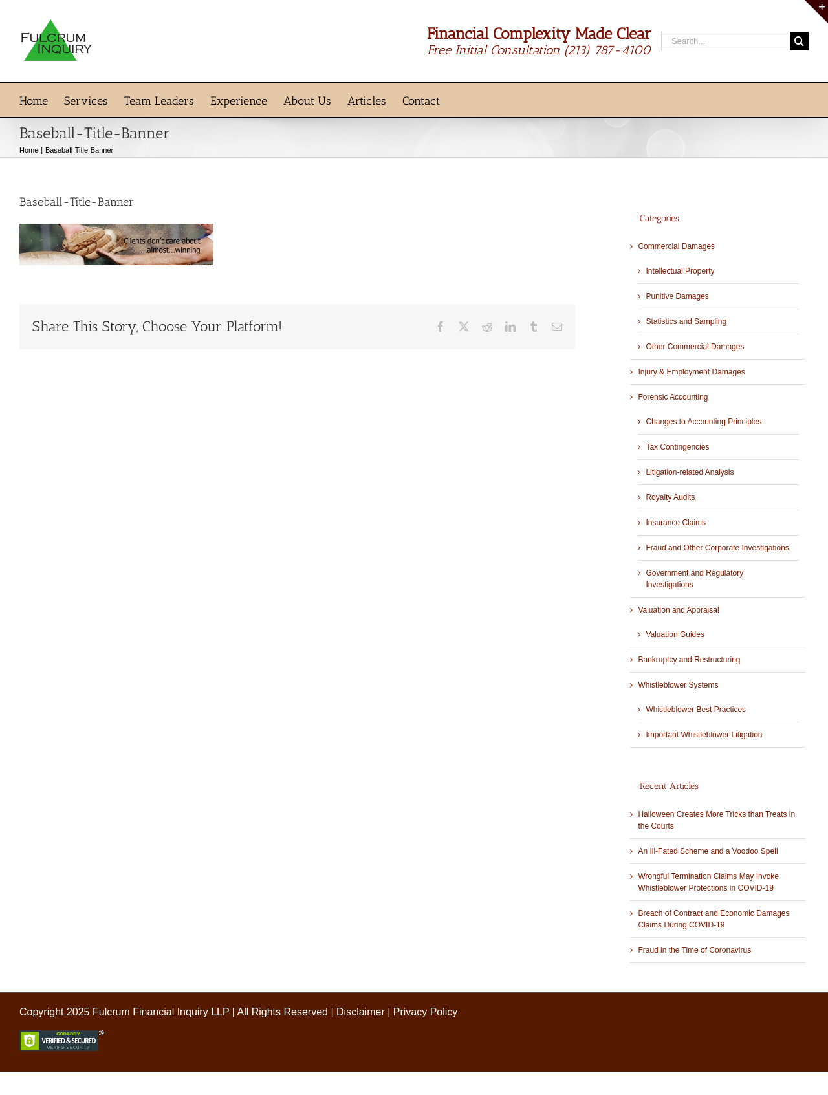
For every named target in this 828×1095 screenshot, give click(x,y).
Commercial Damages (676, 246)
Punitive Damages (677, 296)
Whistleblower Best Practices (696, 709)
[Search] (799, 41)
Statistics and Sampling (686, 321)
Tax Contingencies (677, 446)
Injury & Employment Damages (691, 371)
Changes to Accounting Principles (703, 421)
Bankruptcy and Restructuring (689, 659)
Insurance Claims (676, 522)
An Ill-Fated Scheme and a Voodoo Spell (708, 851)
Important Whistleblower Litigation (704, 734)
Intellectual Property (680, 271)
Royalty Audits (670, 497)
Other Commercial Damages (695, 346)
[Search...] (725, 41)
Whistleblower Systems (678, 684)
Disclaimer (360, 1011)
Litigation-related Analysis (690, 472)
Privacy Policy (425, 1011)
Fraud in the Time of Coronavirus (694, 950)
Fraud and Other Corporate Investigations (717, 547)
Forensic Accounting (673, 397)
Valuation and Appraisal (678, 609)
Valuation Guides (675, 634)
